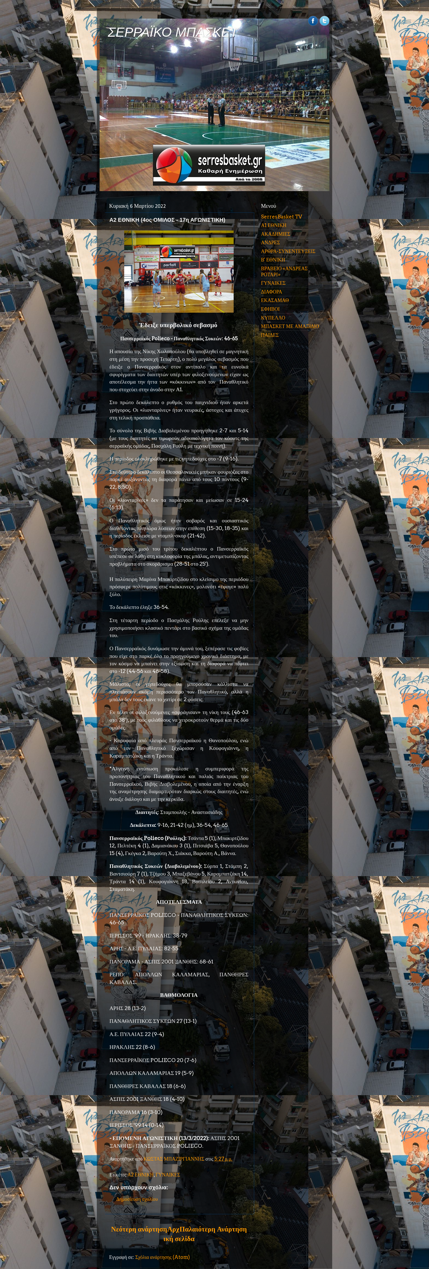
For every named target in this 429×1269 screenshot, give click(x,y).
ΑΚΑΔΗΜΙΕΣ (275, 234)
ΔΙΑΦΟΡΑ (271, 292)
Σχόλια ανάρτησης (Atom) (162, 1257)
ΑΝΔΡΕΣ (270, 242)
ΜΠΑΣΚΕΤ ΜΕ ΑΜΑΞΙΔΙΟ (290, 326)
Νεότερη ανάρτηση (139, 1229)
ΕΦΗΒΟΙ (270, 309)
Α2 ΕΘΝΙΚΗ (140, 1175)
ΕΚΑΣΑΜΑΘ (275, 300)
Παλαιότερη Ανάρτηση (213, 1229)
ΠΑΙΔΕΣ (270, 335)
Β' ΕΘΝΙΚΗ (273, 260)
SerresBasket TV (281, 217)
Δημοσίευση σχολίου (137, 1199)
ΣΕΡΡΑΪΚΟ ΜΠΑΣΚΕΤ (173, 32)
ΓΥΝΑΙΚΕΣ (168, 1175)
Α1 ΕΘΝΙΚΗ (273, 225)
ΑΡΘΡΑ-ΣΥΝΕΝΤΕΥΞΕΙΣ (288, 251)
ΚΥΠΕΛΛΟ (273, 318)
